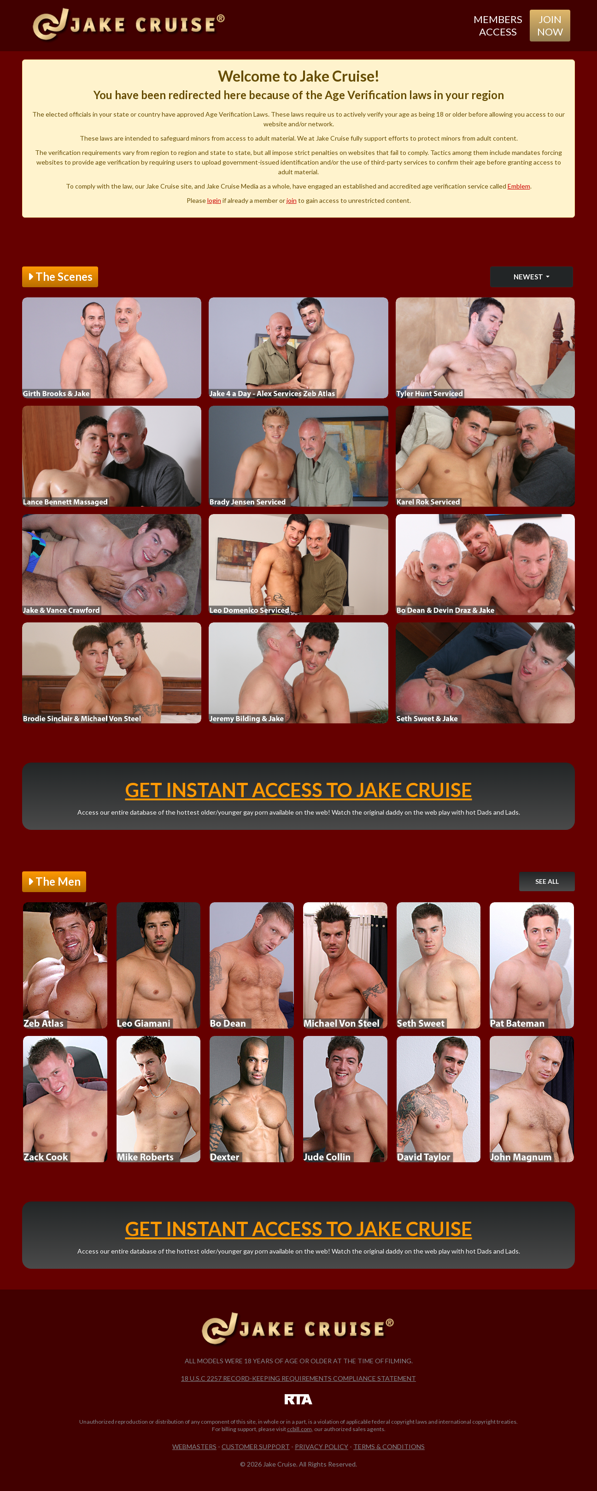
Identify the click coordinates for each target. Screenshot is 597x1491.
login (214, 200)
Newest (529, 276)
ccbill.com (299, 1429)
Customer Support (256, 1446)
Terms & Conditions (389, 1446)
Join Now (550, 25)
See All (547, 881)
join (292, 200)
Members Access (498, 25)
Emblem (519, 186)
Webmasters (194, 1446)
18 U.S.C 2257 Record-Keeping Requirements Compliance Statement (298, 1378)
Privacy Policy (321, 1446)
